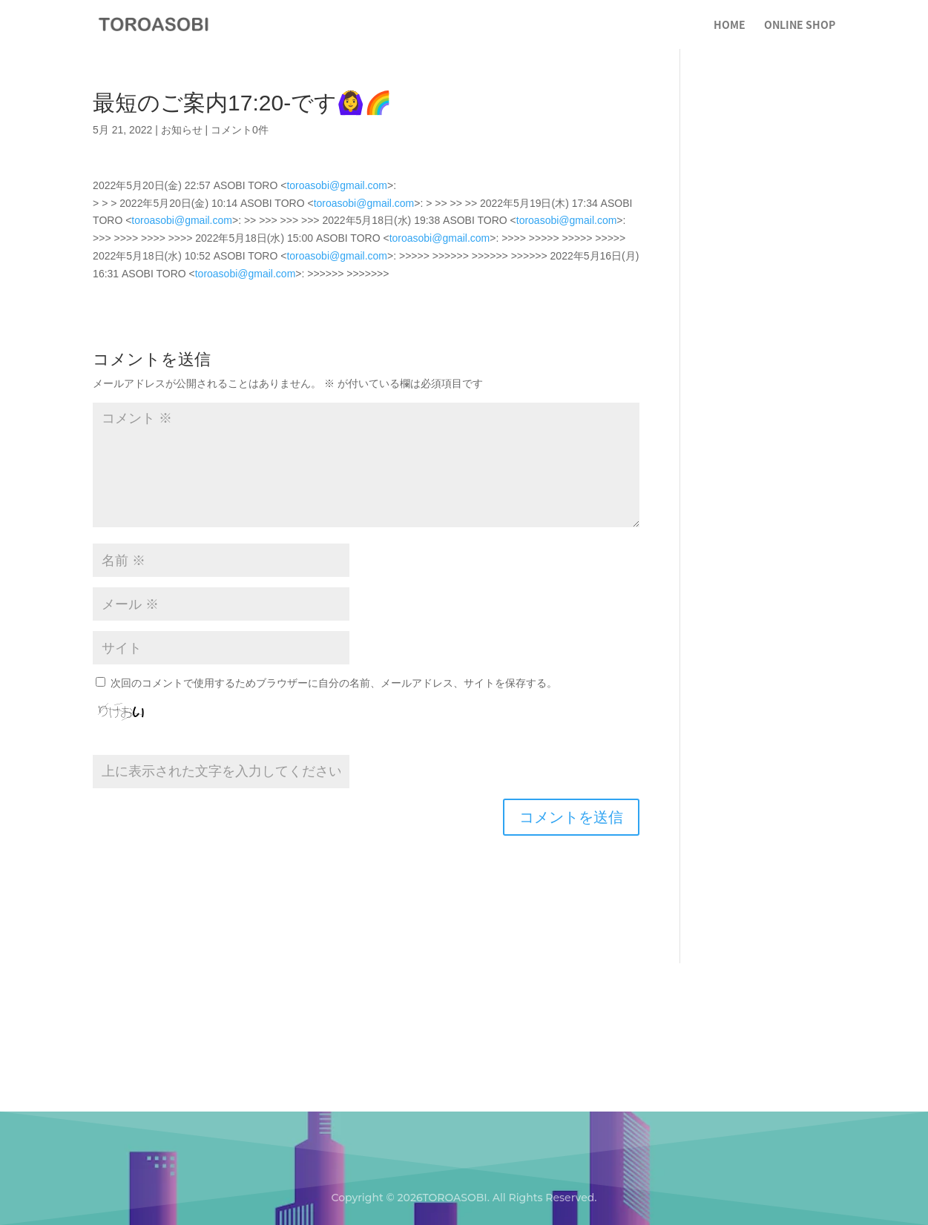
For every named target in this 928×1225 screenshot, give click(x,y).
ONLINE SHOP (799, 25)
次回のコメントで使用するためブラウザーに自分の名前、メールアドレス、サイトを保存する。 (334, 683)
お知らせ (182, 130)
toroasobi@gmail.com (336, 185)
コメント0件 (240, 130)
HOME (730, 25)
